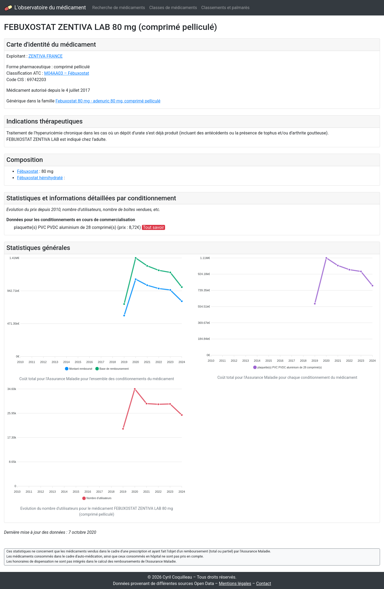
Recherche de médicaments (118, 7)
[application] (96, 313)
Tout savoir (153, 227)
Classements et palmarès (225, 7)
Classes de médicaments (173, 7)
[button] (78, 369)
